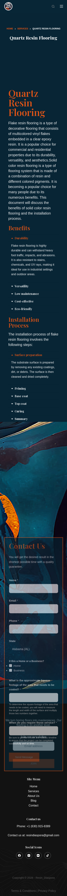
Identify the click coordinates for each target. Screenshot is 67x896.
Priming (20, 414)
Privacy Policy (47, 890)
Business (19, 741)
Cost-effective (24, 327)
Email (13, 671)
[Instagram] (29, 855)
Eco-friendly (23, 334)
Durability (21, 263)
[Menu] (61, 6)
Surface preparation (28, 380)
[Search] (53, 6)
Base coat (21, 421)
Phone (14, 691)
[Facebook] (19, 855)
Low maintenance (27, 319)
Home (17, 736)
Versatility (22, 311)
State (12, 712)
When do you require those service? (33, 793)
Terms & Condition (22, 890)
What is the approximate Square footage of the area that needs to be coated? (31, 756)
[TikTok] (47, 855)
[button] (34, 263)
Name (13, 651)
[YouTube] (38, 855)
